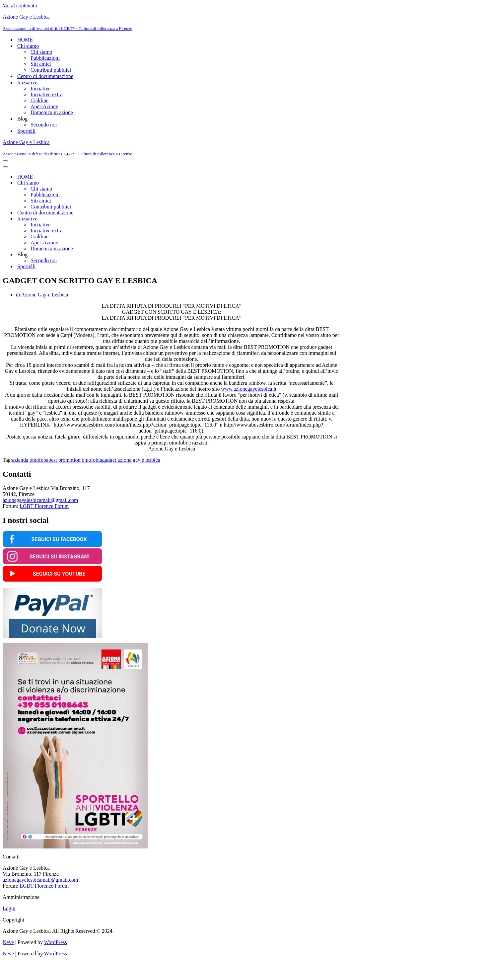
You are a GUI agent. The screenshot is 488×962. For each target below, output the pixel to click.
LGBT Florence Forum (44, 506)
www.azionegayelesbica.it (248, 389)
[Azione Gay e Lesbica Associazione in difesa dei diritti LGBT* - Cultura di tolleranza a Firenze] (244, 22)
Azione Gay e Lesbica (44, 294)
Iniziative (40, 88)
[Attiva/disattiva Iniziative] (119, 219)
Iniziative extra (46, 94)
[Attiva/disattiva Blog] (119, 255)
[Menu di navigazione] (5, 161)
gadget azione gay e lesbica (131, 460)
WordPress (55, 942)
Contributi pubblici (51, 70)
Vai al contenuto (20, 5)
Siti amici (41, 64)
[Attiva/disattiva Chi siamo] (119, 183)
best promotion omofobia (75, 460)
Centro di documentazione (45, 76)
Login (9, 908)
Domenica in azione (52, 112)
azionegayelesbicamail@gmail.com (40, 500)
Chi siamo (41, 52)
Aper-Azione (44, 106)
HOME (25, 39)
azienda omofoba (30, 460)
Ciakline (39, 100)
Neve (8, 942)
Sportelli (26, 131)
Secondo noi (44, 124)
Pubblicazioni (45, 58)
